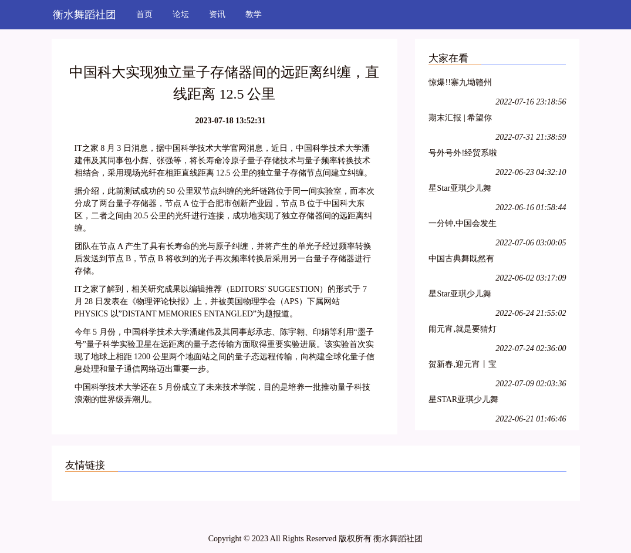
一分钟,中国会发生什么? (462, 225)
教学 (253, 14)
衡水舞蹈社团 (84, 15)
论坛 (181, 14)
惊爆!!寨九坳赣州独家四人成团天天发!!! (461, 84)
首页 (144, 14)
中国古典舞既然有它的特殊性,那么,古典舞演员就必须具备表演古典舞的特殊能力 (463, 260)
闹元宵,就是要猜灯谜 (462, 331)
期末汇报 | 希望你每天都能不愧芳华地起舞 (461, 119)
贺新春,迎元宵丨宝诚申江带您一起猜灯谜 (462, 366)
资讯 (217, 14)
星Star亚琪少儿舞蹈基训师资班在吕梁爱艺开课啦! (461, 190)
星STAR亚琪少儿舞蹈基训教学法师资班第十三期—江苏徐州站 (463, 401)
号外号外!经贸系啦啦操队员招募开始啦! (462, 155)
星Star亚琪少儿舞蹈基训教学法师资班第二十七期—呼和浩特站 (461, 295)
